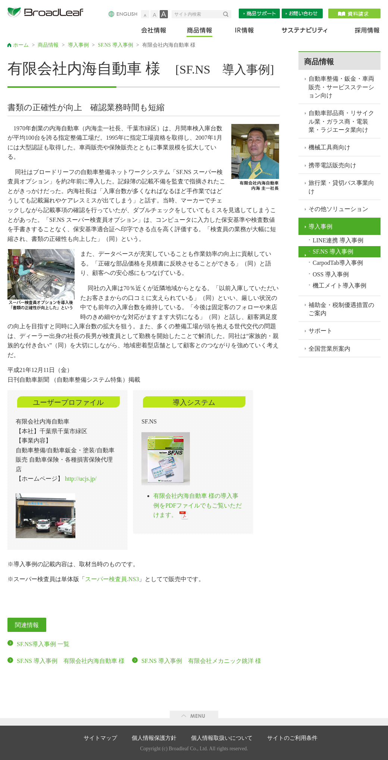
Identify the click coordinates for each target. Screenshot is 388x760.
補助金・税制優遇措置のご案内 (341, 309)
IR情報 (244, 32)
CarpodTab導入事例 (338, 263)
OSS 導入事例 (331, 274)
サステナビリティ (305, 32)
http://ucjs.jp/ (81, 478)
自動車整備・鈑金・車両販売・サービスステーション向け (341, 87)
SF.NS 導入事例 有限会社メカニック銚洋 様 (201, 661)
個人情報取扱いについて (222, 738)
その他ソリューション (338, 209)
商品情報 (200, 32)
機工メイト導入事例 (339, 285)
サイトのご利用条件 (292, 738)
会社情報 (158, 32)
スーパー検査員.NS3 (112, 579)
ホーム (21, 45)
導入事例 (78, 45)
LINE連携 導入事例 (338, 240)
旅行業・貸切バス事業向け (341, 187)
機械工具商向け (329, 147)
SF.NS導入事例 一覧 (43, 644)
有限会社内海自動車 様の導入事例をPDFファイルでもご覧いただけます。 (197, 505)
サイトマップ (100, 738)
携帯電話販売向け (332, 165)
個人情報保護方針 (154, 738)
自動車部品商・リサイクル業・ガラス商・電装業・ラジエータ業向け (341, 121)
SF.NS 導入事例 (115, 45)
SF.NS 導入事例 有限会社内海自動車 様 (71, 661)
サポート (320, 331)
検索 (227, 14)
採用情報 (363, 32)
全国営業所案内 (329, 348)
